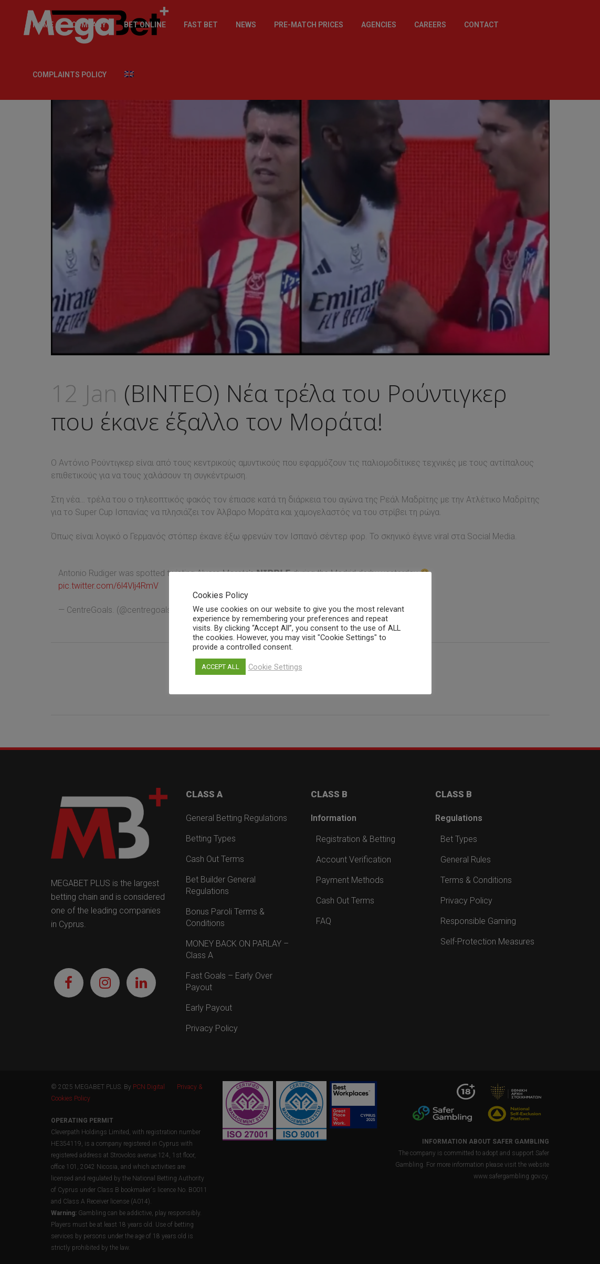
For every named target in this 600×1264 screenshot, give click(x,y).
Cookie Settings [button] (275, 667)
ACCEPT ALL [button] (220, 667)
